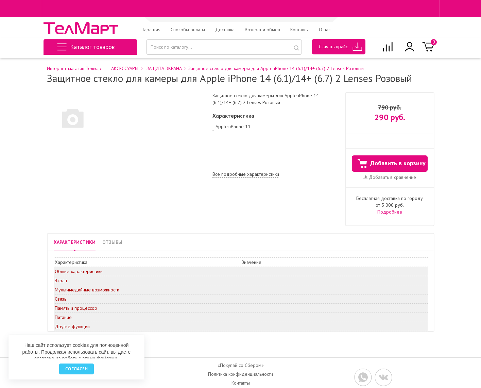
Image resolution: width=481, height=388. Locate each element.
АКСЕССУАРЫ (124, 68)
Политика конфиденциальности (240, 374)
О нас (324, 30)
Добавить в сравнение (389, 177)
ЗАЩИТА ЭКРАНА (164, 68)
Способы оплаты (188, 30)
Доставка (225, 30)
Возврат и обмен (262, 30)
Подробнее (389, 212)
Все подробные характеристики (245, 174)
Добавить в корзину (392, 163)
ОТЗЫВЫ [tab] (112, 242)
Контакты (299, 30)
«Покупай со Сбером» (241, 365)
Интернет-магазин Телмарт (75, 68)
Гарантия (151, 30)
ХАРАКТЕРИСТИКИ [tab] (75, 242)
